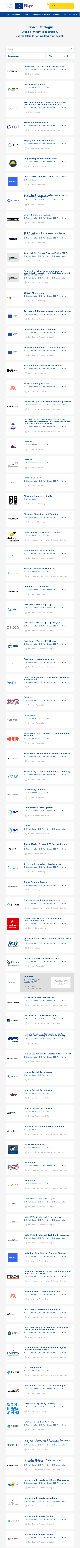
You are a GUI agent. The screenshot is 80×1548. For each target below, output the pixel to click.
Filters (51, 56)
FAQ (64, 14)
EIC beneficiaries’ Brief (61, 6)
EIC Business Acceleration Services (46, 14)
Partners (27, 14)
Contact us (73, 14)
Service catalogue (14, 14)
